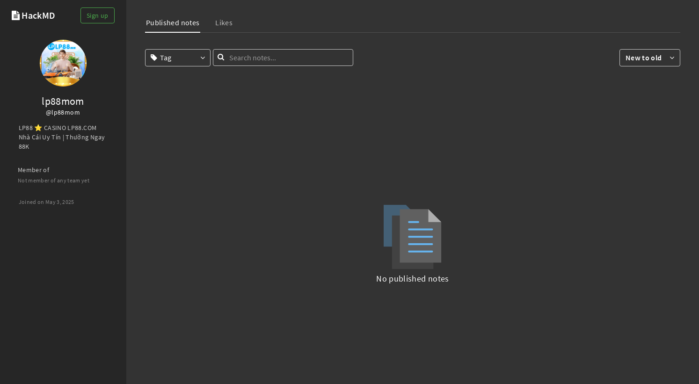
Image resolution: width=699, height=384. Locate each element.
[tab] (172, 23)
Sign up (97, 15)
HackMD (38, 15)
